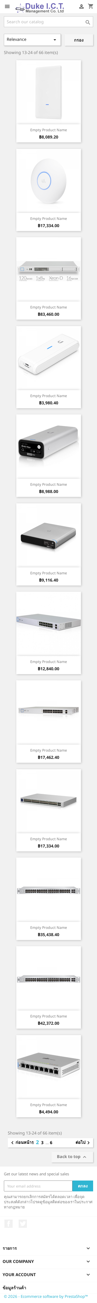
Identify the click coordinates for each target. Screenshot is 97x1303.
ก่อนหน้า (20, 1143)
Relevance (32, 39)
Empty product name (48, 129)
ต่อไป (84, 1143)
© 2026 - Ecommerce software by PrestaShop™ (46, 1296)
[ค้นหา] (48, 21)
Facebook (8, 1224)
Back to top (72, 1157)
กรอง (79, 40)
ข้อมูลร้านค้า (14, 1288)
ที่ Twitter (23, 1224)
